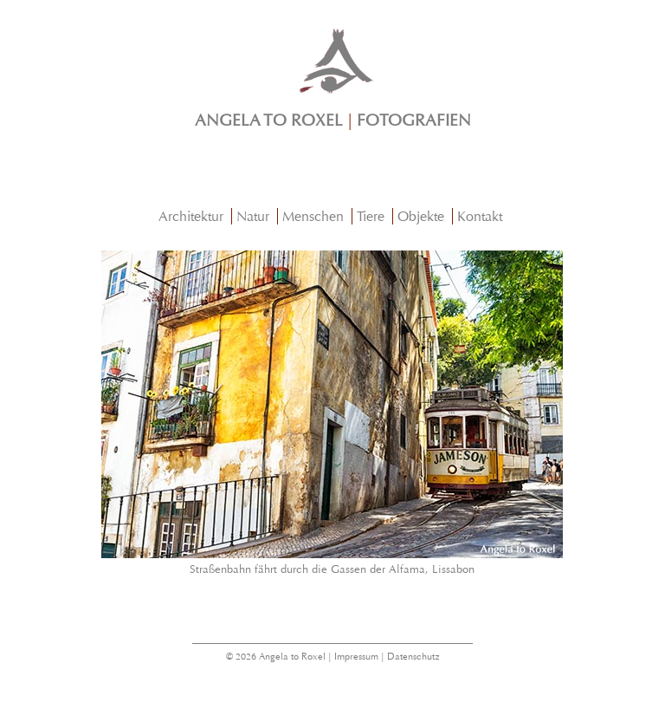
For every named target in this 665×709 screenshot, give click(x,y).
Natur (252, 216)
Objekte (420, 216)
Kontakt (479, 216)
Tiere (370, 216)
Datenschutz (413, 656)
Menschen (313, 216)
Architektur (190, 216)
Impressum (356, 656)
